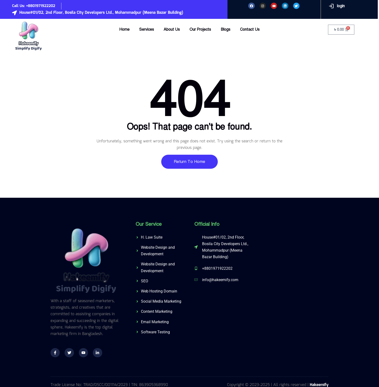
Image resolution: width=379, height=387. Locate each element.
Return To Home (189, 161)
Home (124, 29)
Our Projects (200, 29)
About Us (172, 29)
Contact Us (250, 29)
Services (146, 29)
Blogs (225, 29)
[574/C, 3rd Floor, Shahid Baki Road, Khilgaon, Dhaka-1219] (292, 258)
